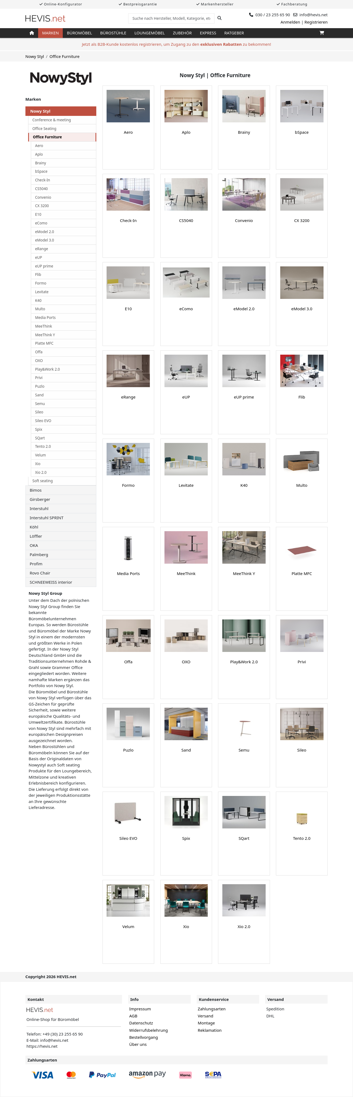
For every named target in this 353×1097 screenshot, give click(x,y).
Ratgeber (234, 32)
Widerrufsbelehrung (148, 1030)
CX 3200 (42, 205)
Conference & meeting (51, 119)
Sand (39, 395)
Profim (36, 563)
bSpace (41, 171)
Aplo (39, 154)
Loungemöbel (149, 32)
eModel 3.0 (44, 240)
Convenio (43, 197)
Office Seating (44, 128)
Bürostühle (113, 32)
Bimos (36, 490)
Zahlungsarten (212, 1008)
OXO (39, 360)
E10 (38, 214)
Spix (38, 429)
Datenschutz (141, 1023)
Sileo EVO (43, 420)
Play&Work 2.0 (47, 369)
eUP (38, 257)
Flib (38, 274)
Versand (205, 1015)
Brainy (40, 163)
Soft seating (42, 480)
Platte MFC (44, 343)
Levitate (42, 291)
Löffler (36, 536)
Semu (40, 403)
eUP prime (44, 266)
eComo (41, 223)
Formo (41, 283)
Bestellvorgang (143, 1037)
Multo (40, 308)
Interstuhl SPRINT (47, 517)
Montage (206, 1023)
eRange (41, 248)
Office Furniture (65, 56)
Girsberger (40, 499)
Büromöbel (79, 32)
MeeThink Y (45, 334)
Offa (38, 352)
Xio (38, 463)
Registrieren (316, 22)
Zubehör (182, 32)
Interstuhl (39, 508)
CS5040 (41, 188)
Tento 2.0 (43, 446)
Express (208, 32)
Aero (39, 145)
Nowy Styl (34, 56)
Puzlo (40, 386)
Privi (39, 377)
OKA (34, 545)
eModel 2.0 (44, 231)
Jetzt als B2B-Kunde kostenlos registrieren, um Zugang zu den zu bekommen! (176, 44)
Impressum (140, 1008)
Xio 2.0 (41, 472)
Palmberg (39, 554)
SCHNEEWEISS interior (51, 582)
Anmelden (290, 22)
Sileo (39, 412)
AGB (133, 1015)
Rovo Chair (40, 573)
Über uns (138, 1044)
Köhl (34, 527)
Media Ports (45, 317)
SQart (40, 438)
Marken (50, 32)
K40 (38, 300)
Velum (40, 455)
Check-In (42, 180)
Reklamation (210, 1030)
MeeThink (43, 326)
